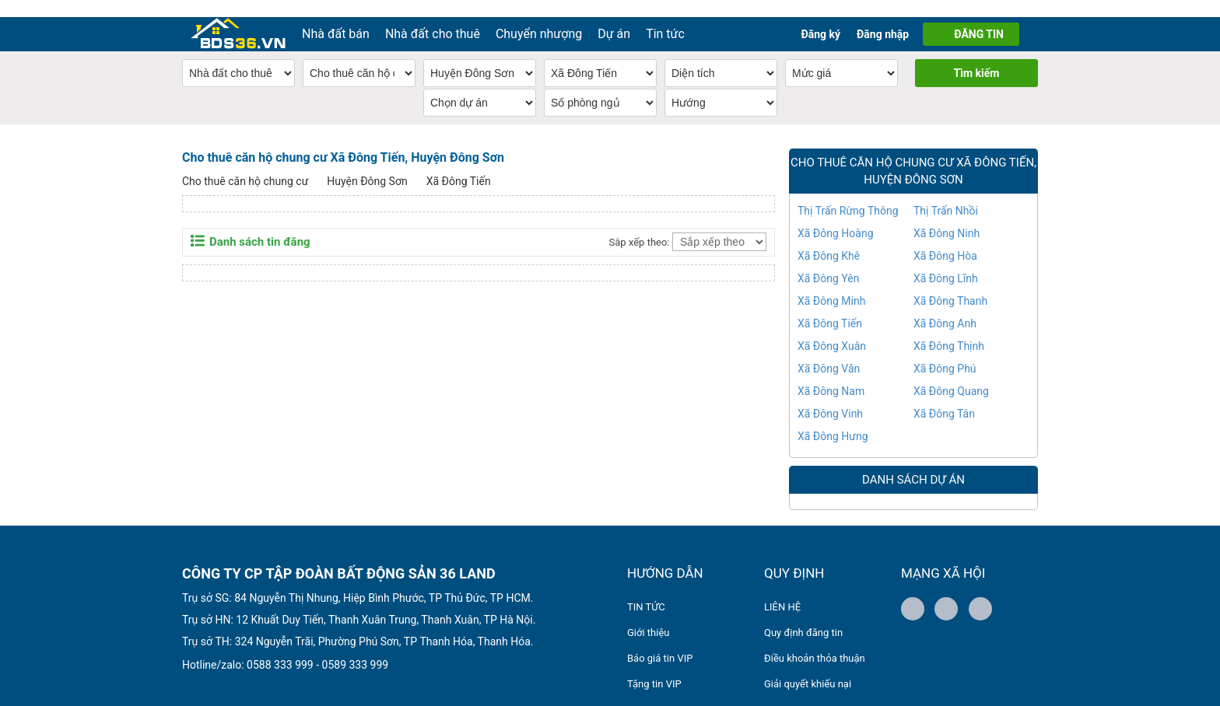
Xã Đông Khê (829, 238)
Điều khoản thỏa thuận (814, 641)
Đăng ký (820, 17)
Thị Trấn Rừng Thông (848, 193)
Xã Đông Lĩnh (945, 261)
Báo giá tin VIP (659, 641)
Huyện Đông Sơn (367, 164)
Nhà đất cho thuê (432, 16)
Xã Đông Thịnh (948, 329)
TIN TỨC (646, 590)
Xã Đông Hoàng (836, 216)
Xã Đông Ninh (946, 216)
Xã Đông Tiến (458, 164)
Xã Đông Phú (944, 351)
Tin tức (665, 16)
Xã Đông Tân (944, 396)
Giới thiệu (648, 615)
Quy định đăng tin (803, 615)
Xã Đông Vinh (830, 396)
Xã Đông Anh (944, 306)
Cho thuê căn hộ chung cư (245, 164)
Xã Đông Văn (829, 351)
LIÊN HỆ (782, 590)
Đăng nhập (883, 17)
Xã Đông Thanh (950, 284)
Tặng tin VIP (654, 667)
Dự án (614, 16)
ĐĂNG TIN (979, 17)
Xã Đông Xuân (832, 329)
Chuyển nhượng (539, 16)
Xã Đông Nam (831, 374)
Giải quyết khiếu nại (807, 667)
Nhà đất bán (336, 16)
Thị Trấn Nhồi (945, 193)
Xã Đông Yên (828, 261)
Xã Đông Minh (831, 284)
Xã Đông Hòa (945, 238)
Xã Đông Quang (951, 374)
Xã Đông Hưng (833, 419)
